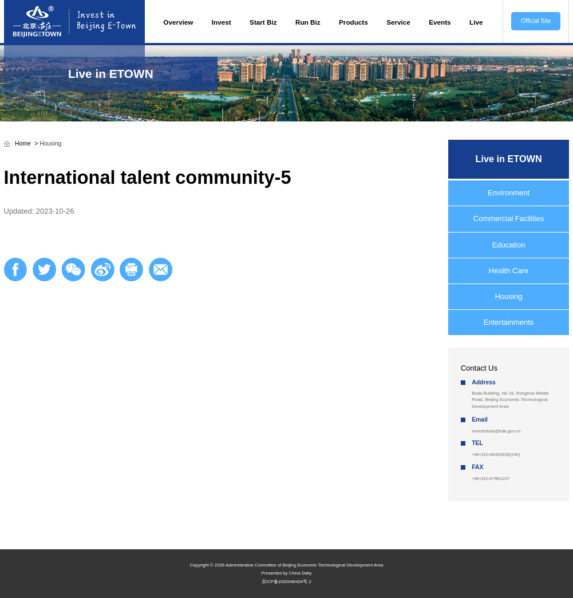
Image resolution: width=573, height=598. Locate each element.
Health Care (508, 270)
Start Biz (263, 22)
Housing (50, 143)
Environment (508, 192)
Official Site (536, 21)
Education (508, 245)
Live (476, 22)
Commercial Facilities (508, 218)
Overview (178, 22)
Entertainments (509, 322)
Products (353, 22)
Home (23, 143)
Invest (221, 22)
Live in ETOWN (110, 73)
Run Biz (308, 22)
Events (440, 22)
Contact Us (479, 368)
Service (398, 22)
